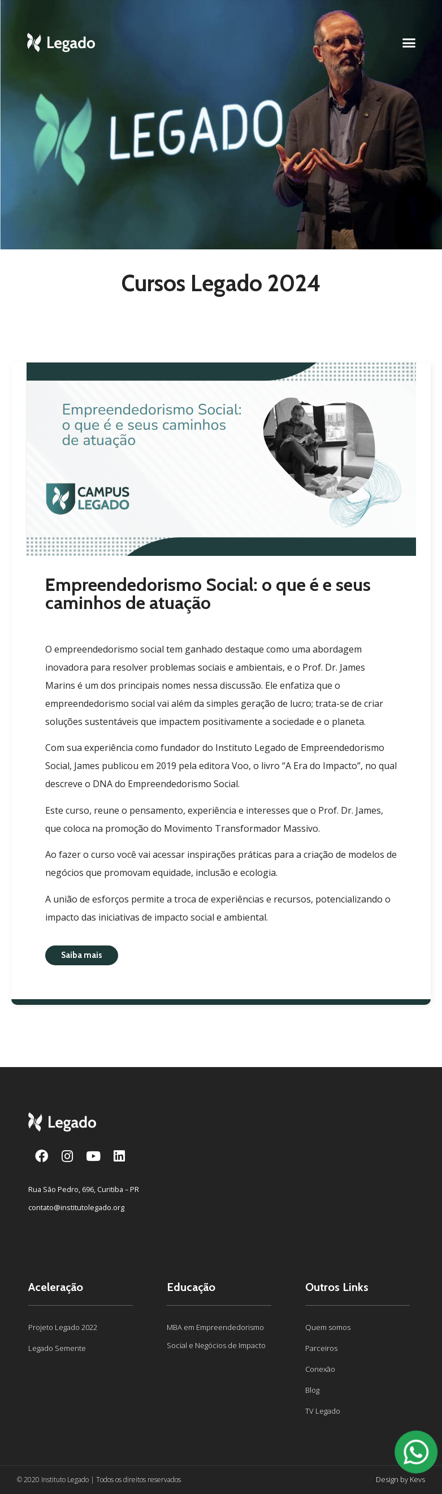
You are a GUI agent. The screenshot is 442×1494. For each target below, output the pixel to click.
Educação (191, 1287)
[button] (409, 42)
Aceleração (55, 1287)
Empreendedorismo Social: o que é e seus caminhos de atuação (208, 593)
